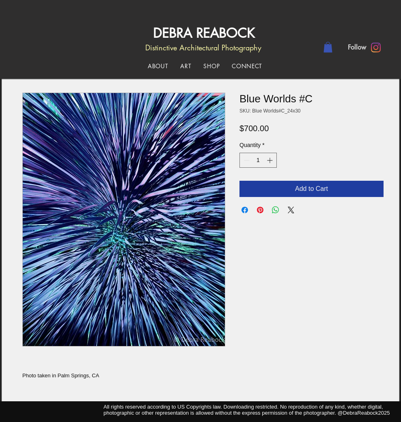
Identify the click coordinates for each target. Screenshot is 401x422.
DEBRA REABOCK (202, 33)
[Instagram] (376, 47)
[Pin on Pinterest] (260, 210)
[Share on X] (291, 210)
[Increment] (270, 160)
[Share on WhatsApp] (275, 210)
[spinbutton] (258, 160)
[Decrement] (246, 160)
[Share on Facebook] (245, 210)
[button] (327, 47)
